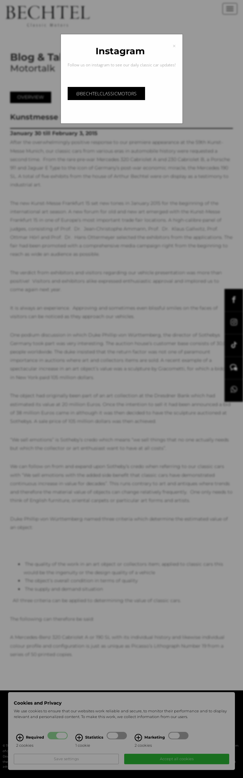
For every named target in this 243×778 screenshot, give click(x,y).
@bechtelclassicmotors (106, 93)
